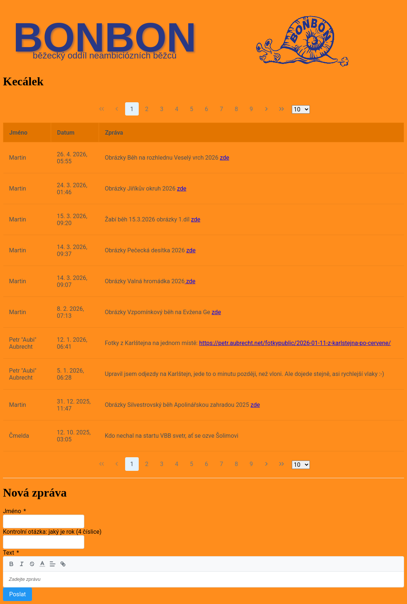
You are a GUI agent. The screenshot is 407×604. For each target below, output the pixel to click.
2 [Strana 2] (146, 109)
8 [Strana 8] (236, 109)
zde (224, 157)
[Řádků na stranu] (301, 109)
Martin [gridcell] (17, 157)
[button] (42, 563)
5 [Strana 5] (191, 109)
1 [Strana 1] (132, 109)
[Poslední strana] (282, 109)
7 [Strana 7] (221, 109)
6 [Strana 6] (206, 109)
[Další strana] (266, 109)
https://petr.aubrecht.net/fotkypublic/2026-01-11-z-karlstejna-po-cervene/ (295, 343)
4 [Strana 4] (176, 109)
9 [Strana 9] (251, 109)
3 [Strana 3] (161, 109)
